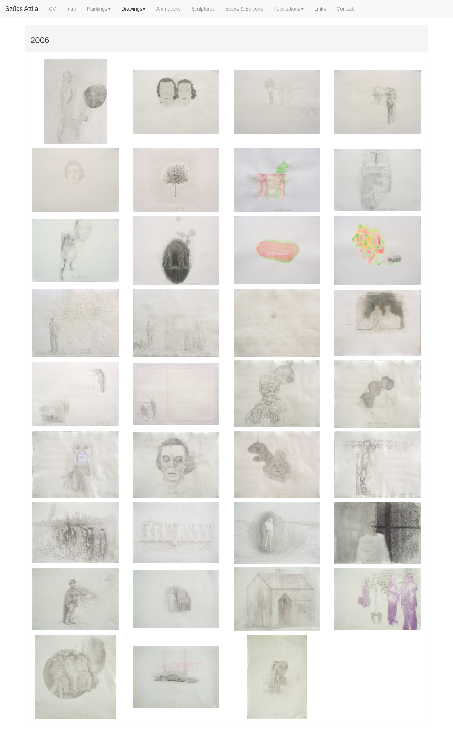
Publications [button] (289, 9)
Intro (71, 9)
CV (52, 9)
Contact (345, 9)
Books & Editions (244, 9)
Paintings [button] (99, 9)
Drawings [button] (133, 9)
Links (320, 9)
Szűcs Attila (21, 8)
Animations (168, 9)
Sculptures (203, 9)
